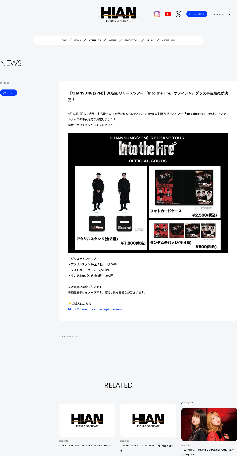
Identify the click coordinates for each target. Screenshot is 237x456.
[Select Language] (221, 14)
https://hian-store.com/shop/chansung (95, 309)
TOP (64, 40)
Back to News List (69, 336)
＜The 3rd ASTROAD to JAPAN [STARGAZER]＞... (85, 445)
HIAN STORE (196, 14)
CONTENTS (95, 40)
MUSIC (150, 40)
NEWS (77, 40)
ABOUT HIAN (168, 40)
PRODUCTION (131, 40)
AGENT (112, 40)
